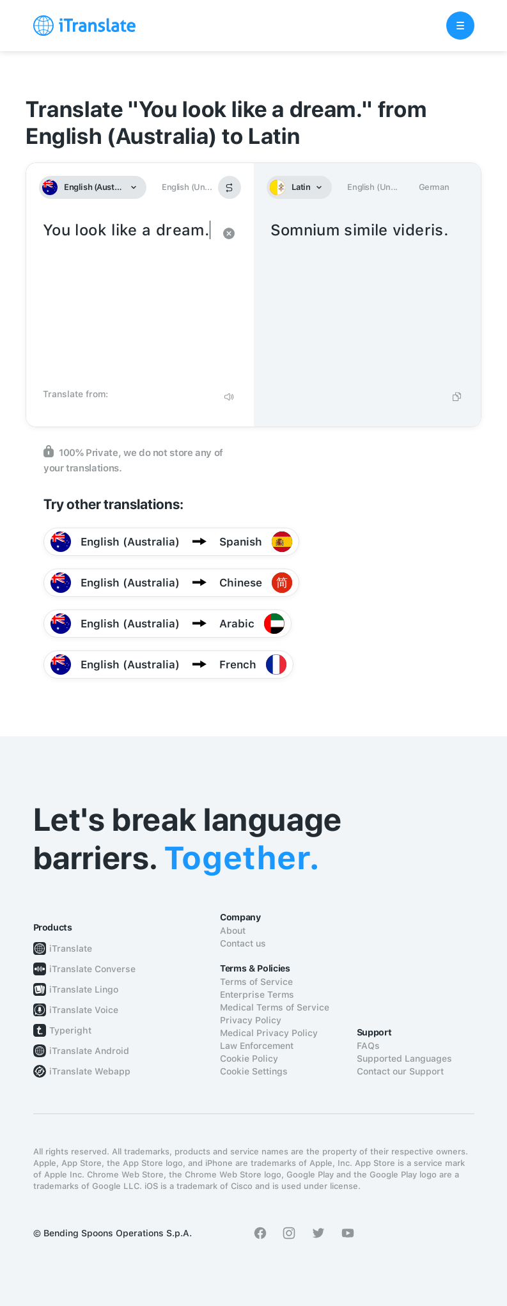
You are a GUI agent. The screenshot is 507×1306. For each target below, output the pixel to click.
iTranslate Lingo (83, 989)
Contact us (243, 943)
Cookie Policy (249, 1058)
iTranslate (70, 948)
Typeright (70, 1030)
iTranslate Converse (92, 969)
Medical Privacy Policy (269, 1033)
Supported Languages (404, 1058)
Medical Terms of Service (274, 1007)
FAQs (368, 1046)
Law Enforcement (256, 1046)
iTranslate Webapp (89, 1071)
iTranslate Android (89, 1051)
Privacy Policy (250, 1020)
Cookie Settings (254, 1071)
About (233, 930)
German (434, 187)
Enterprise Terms (257, 994)
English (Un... (187, 187)
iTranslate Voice (83, 1010)
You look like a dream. (127, 301)
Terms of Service (256, 982)
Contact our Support (400, 1071)
